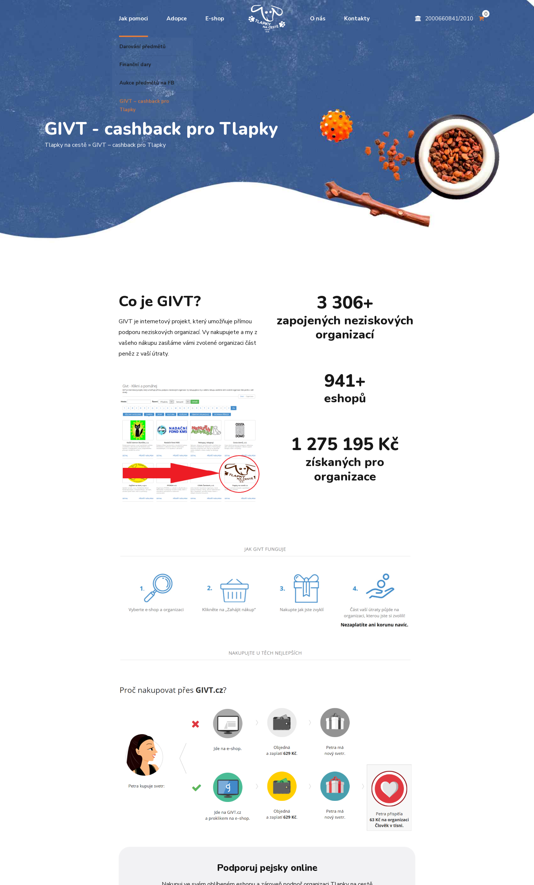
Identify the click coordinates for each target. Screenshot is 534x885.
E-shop (214, 18)
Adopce (177, 18)
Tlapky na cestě (65, 145)
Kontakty (357, 18)
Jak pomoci (133, 18)
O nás (318, 18)
